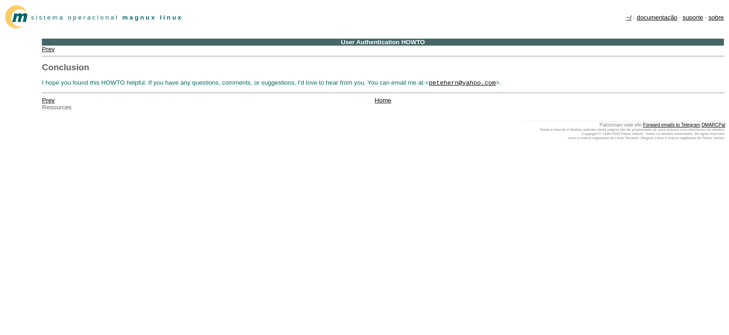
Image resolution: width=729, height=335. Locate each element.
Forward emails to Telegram (671, 125)
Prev (48, 49)
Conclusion (65, 67)
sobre (716, 17)
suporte (693, 17)
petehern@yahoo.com (462, 83)
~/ (629, 17)
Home (383, 101)
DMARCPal (713, 125)
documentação (657, 17)
